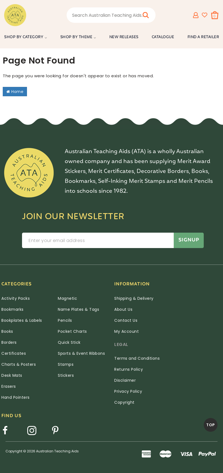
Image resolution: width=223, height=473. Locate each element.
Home (14, 91)
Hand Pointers (15, 397)
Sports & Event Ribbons (81, 353)
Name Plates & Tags (78, 309)
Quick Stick (69, 342)
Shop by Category (23, 37)
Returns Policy (128, 369)
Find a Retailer (203, 37)
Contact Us (125, 320)
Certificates (13, 353)
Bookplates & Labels (21, 320)
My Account (126, 331)
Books (7, 331)
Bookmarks (12, 309)
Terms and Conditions (137, 358)
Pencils (65, 320)
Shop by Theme (76, 37)
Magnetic (67, 298)
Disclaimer (125, 380)
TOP (210, 425)
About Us (123, 309)
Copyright (124, 402)
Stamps (66, 364)
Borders (9, 342)
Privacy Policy (128, 391)
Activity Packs (15, 298)
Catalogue (163, 37)
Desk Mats (11, 375)
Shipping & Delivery (134, 298)
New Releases (123, 37)
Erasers (8, 386)
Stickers (66, 375)
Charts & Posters (18, 364)
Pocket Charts (72, 331)
